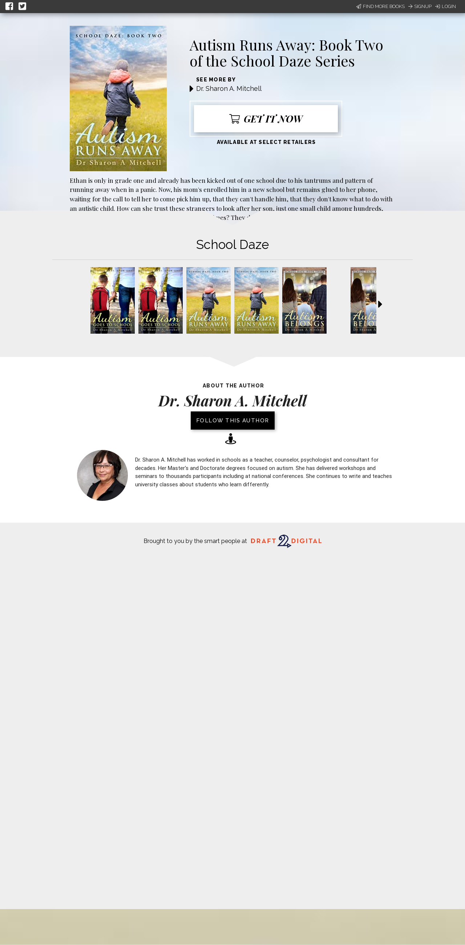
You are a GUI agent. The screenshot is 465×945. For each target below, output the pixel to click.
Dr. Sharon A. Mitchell (229, 88)
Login (445, 6)
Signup (420, 6)
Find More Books (380, 6)
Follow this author (232, 420)
